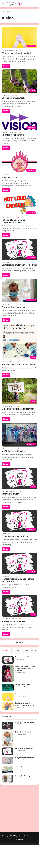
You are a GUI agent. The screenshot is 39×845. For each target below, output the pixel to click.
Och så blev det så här (22, 657)
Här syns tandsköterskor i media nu (18, 364)
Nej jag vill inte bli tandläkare (24, 732)
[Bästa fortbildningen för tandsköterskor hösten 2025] (8, 706)
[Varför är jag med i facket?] (19, 435)
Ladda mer (19, 642)
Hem (4, 12)
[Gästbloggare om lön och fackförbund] (19, 249)
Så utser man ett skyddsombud (16, 53)
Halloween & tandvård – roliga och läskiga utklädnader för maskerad (25, 668)
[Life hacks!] (7, 769)
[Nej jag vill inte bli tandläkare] (7, 738)
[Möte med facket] (19, 162)
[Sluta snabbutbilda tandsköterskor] (19, 391)
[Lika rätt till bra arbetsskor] (19, 81)
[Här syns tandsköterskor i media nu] (19, 342)
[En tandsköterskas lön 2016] (19, 521)
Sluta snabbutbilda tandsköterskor (18, 409)
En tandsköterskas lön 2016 (15, 536)
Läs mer (6, 66)
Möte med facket (9, 177)
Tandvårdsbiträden (10, 494)
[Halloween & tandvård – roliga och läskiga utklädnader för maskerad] (8, 673)
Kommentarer (31, 650)
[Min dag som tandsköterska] (7, 751)
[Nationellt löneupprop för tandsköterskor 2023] (19, 204)
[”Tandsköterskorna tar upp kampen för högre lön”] (19, 563)
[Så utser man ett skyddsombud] (19, 37)
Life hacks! (18, 767)
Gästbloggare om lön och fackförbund (19, 265)
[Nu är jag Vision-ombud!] (19, 122)
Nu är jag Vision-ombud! (13, 135)
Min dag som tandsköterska (24, 748)
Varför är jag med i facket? (14, 451)
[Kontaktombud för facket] (19, 606)
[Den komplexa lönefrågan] (19, 290)
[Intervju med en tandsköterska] (7, 760)
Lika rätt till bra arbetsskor (14, 98)
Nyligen (5, 650)
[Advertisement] (19, 810)
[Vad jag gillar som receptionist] (7, 725)
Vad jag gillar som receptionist (25, 723)
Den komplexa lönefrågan (13, 307)
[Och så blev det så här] (8, 660)
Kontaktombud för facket (13, 621)
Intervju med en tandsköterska (25, 758)
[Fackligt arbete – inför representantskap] (8, 687)
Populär (17, 650)
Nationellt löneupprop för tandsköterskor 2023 (13, 221)
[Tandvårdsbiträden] (19, 478)
